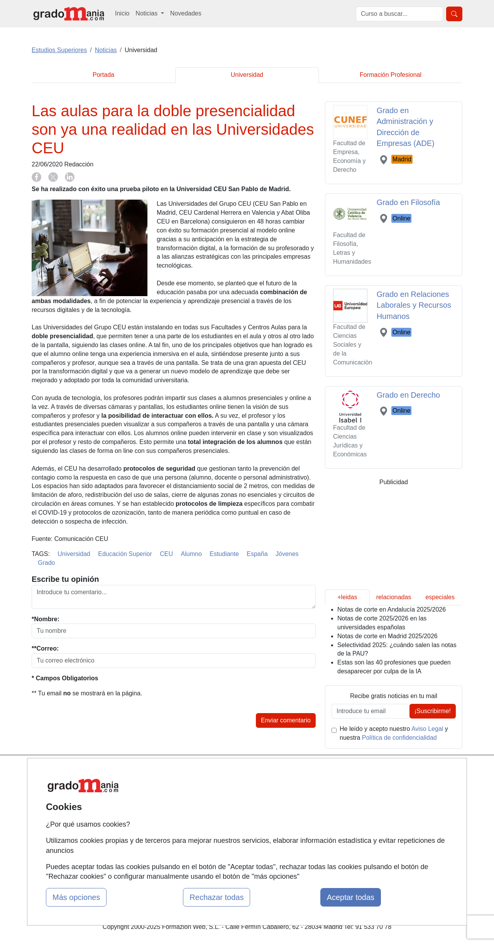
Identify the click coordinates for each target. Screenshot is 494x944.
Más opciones (76, 897)
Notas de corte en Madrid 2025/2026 (387, 636)
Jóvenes (287, 554)
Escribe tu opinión (65, 579)
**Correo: (45, 648)
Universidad (247, 74)
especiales (440, 597)
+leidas (347, 597)
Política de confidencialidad (399, 737)
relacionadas (393, 597)
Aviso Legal (427, 728)
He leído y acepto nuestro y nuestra (394, 733)
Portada (103, 74)
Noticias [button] (147, 13)
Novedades (185, 13)
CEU (166, 554)
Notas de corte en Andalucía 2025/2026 (391, 609)
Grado (46, 562)
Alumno (191, 554)
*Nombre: (45, 619)
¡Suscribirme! (432, 711)
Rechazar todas (216, 897)
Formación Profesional (390, 74)
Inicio (122, 13)
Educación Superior (125, 554)
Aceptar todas (350, 897)
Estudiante (224, 554)
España (257, 554)
